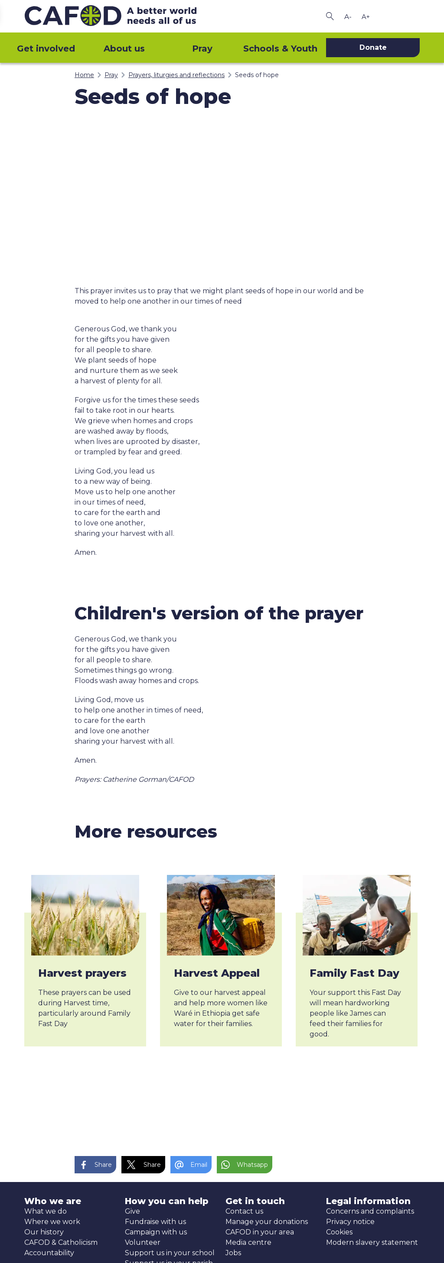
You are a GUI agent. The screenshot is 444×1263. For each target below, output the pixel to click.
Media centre (248, 1242)
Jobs (233, 1253)
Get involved (46, 48)
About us (124, 48)
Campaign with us (156, 1232)
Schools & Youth (280, 48)
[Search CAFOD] (330, 16)
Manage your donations (266, 1222)
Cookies (339, 1232)
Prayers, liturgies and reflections (176, 75)
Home (84, 75)
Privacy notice (350, 1222)
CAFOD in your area (259, 1232)
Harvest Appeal (217, 973)
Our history (44, 1232)
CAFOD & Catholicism (61, 1242)
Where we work (52, 1222)
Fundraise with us (155, 1222)
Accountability (49, 1253)
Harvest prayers (82, 973)
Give (132, 1211)
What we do (45, 1211)
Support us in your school (170, 1253)
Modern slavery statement (372, 1242)
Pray (202, 48)
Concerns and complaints (370, 1211)
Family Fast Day (354, 973)
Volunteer (142, 1242)
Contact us (244, 1211)
